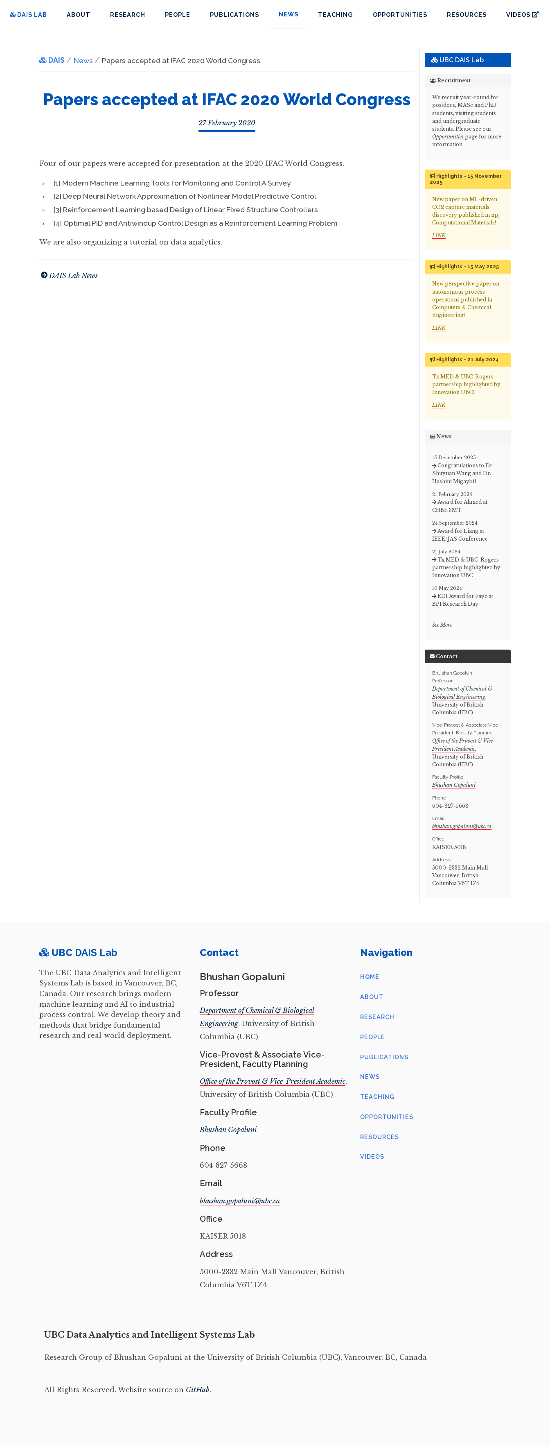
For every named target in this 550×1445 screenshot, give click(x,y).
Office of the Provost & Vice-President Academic (272, 1081)
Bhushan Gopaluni (454, 785)
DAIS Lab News (68, 276)
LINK (439, 235)
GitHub (198, 1390)
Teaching (335, 14)
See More (442, 625)
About (78, 14)
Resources (467, 14)
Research (127, 14)
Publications (234, 14)
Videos (522, 14)
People (177, 14)
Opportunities (400, 14)
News (370, 1076)
